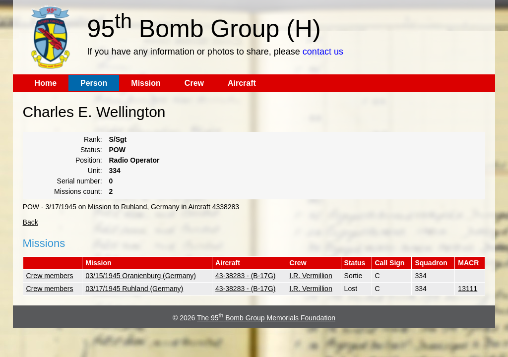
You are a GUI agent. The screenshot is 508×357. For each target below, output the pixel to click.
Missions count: (78, 191)
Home (46, 83)
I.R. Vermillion (310, 276)
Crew (194, 83)
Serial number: (79, 181)
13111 (467, 289)
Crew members (49, 276)
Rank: (93, 139)
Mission (146, 83)
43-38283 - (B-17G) (245, 276)
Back (30, 222)
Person (93, 83)
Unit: (95, 171)
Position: (88, 160)
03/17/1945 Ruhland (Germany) (134, 289)
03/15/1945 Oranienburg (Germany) (140, 276)
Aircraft (242, 83)
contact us (323, 52)
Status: (91, 150)
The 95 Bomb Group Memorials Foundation (266, 318)
